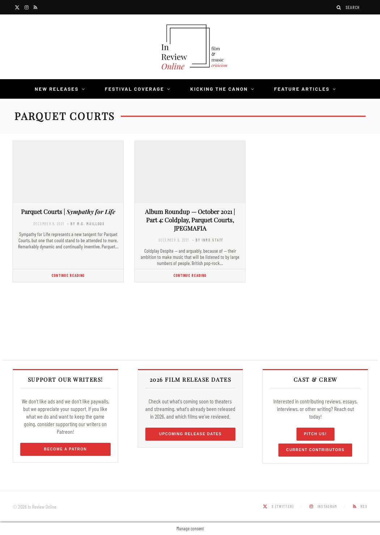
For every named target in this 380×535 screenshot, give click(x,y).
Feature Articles (302, 89)
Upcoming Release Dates (190, 434)
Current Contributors (315, 450)
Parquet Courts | (68, 211)
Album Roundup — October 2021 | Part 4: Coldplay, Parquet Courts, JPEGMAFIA (190, 219)
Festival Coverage (134, 89)
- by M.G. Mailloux (86, 223)
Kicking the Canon (219, 89)
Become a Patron (65, 449)
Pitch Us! (315, 434)
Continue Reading (68, 275)
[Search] (339, 7)
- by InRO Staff (207, 239)
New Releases (57, 89)
